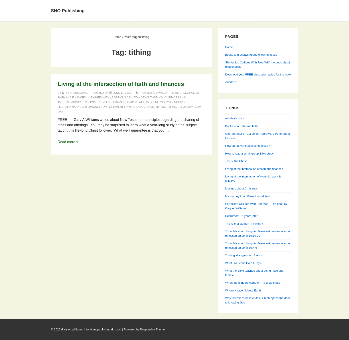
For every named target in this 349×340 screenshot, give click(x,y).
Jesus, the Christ (236, 161)
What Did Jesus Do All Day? (243, 263)
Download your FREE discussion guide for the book (258, 74)
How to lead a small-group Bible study (249, 153)
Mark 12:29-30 (81, 106)
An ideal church (235, 118)
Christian (68, 102)
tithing (161, 106)
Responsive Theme (152, 329)
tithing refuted (178, 106)
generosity (160, 102)
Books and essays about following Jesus (183, 5)
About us (230, 82)
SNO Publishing (68, 10)
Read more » (68, 142)
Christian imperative (90, 102)
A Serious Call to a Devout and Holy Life (142, 97)
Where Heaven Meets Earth (243, 290)
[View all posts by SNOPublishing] (75, 92)
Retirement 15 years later (241, 216)
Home (111, 5)
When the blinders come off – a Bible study (252, 282)
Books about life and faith (241, 126)
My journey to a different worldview (247, 196)
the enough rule (142, 106)
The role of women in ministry (244, 223)
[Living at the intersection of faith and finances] (122, 92)
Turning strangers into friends (244, 255)
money (96, 106)
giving (173, 102)
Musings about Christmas (241, 188)
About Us (132, 5)
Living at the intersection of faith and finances (121, 84)
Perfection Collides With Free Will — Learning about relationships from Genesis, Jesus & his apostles (192, 16)
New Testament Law (115, 106)
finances (120, 102)
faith (110, 102)
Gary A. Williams (139, 102)
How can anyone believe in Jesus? (247, 145)
